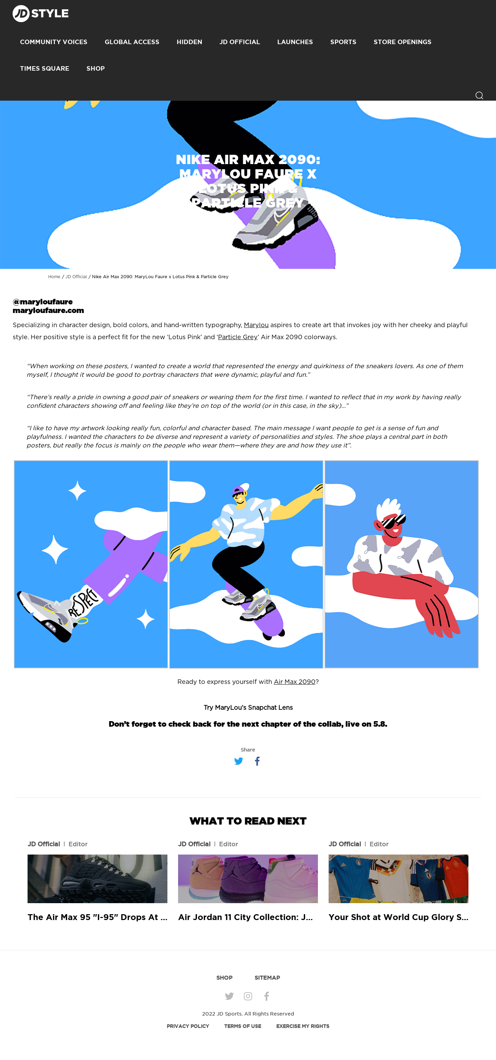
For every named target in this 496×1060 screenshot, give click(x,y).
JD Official (239, 41)
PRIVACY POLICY (188, 1026)
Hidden (189, 41)
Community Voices (53, 41)
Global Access (132, 41)
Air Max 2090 (295, 682)
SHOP (95, 68)
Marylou (256, 325)
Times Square (44, 68)
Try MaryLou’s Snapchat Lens (248, 708)
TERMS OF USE (242, 1026)
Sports (343, 41)
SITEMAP (267, 978)
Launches (295, 41)
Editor (78, 843)
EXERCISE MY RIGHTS (302, 1026)
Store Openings (403, 41)
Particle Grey (238, 337)
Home (54, 277)
